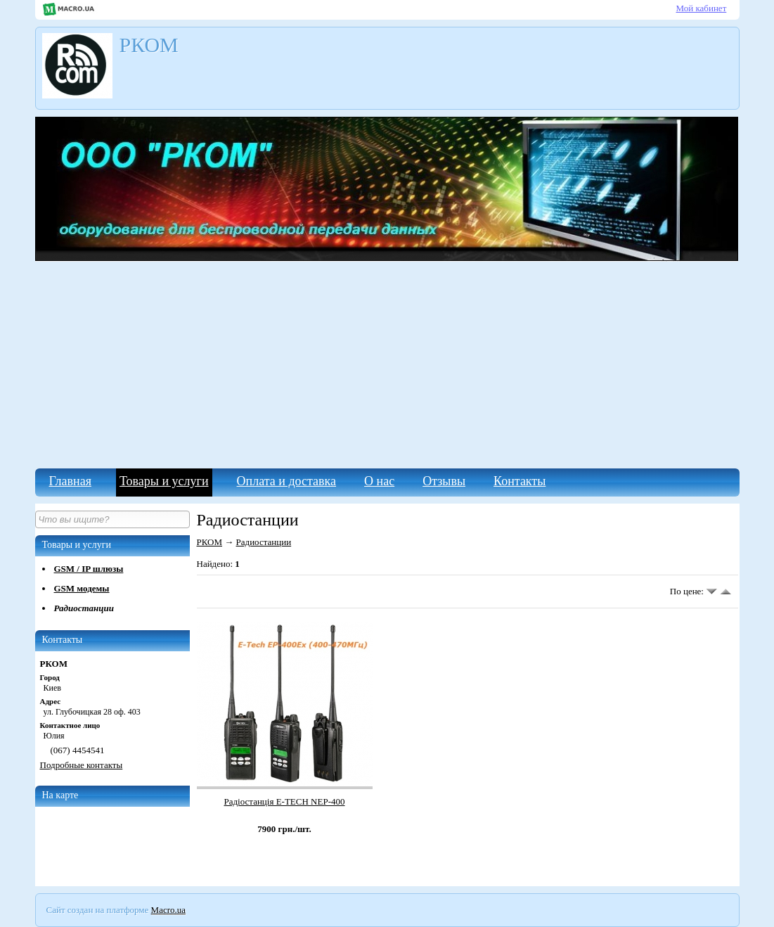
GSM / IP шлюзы (89, 568)
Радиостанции (84, 608)
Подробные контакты (81, 765)
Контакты (520, 481)
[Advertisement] (387, 362)
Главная (70, 481)
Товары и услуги (164, 481)
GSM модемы (82, 588)
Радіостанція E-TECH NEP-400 (284, 801)
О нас (379, 481)
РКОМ (210, 542)
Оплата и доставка (286, 481)
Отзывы (444, 481)
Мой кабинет (701, 8)
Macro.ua (168, 909)
